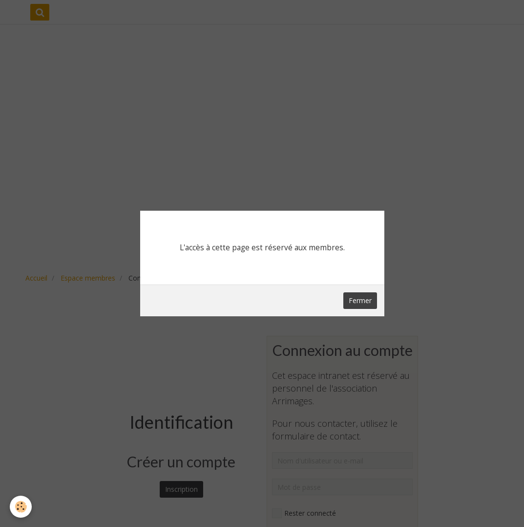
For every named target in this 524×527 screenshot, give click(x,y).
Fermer (360, 300)
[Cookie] (21, 507)
